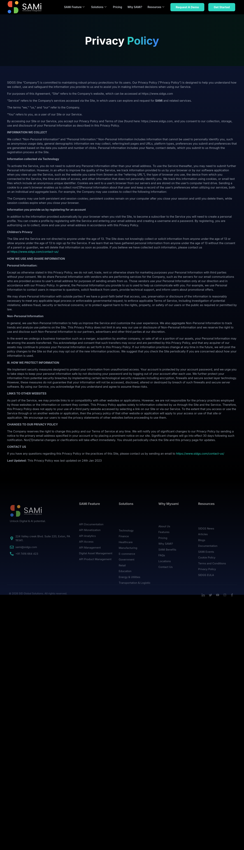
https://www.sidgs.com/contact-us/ (34, 251)
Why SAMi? (134, 7)
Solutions (98, 7)
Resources (156, 7)
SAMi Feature (74, 7)
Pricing (117, 7)
